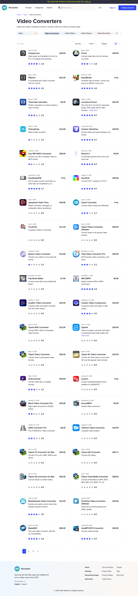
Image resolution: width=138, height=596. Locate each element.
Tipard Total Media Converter (94, 476)
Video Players (86, 33)
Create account (127, 8)
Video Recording (103, 33)
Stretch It (85, 153)
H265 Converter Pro (37, 427)
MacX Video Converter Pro (40, 403)
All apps (29, 8)
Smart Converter (89, 202)
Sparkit (84, 327)
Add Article (89, 579)
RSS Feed (120, 575)
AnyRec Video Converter (39, 303)
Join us (88, 1)
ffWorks (32, 77)
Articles (49, 8)
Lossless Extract (89, 102)
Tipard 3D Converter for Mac (41, 476)
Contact (119, 567)
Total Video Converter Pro (93, 254)
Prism (84, 53)
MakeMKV (32, 528)
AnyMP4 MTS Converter (92, 528)
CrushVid (32, 227)
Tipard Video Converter (39, 354)
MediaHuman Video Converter (42, 501)
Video (25, 15)
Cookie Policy (106, 579)
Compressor (34, 53)
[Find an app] (59, 7)
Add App (88, 571)
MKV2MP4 (86, 278)
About (87, 567)
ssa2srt (84, 379)
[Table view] (119, 43)
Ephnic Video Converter (39, 254)
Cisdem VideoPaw (89, 129)
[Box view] (116, 43)
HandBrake (86, 77)
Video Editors (70, 33)
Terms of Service (107, 567)
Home (19, 15)
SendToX (85, 178)
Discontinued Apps (92, 575)
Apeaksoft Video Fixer (38, 202)
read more (93, 110)
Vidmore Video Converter (93, 427)
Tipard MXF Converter (38, 327)
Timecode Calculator (37, 102)
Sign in (112, 8)
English (17, 584)
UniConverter (34, 379)
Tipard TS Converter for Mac (41, 452)
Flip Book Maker (35, 278)
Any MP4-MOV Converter (39, 153)
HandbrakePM (34, 178)
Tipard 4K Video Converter (93, 354)
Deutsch (24, 584)
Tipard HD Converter (90, 452)
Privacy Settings (107, 575)
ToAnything (33, 129)
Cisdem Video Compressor (93, 303)
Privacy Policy (106, 571)
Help (118, 571)
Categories (39, 8)
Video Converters (52, 33)
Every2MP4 (86, 403)
